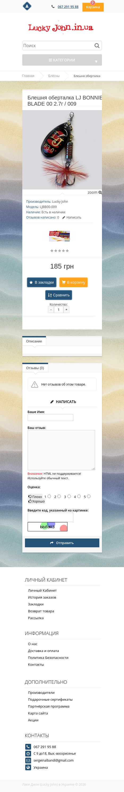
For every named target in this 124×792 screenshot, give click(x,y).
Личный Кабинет (42, 590)
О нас (32, 643)
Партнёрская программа (49, 706)
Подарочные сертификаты (50, 699)
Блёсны (54, 76)
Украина (41, 767)
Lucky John (60, 201)
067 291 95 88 (68, 6)
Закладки (36, 604)
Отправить (62, 543)
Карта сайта (38, 713)
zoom (95, 192)
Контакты (36, 664)
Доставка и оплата (43, 650)
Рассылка (36, 618)
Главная (28, 76)
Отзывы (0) (35, 368)
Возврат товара (41, 611)
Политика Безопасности (48, 657)
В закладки (44, 282)
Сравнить (61, 295)
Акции (33, 720)
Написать (71, 217)
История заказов (42, 597)
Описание (34, 341)
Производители (41, 692)
